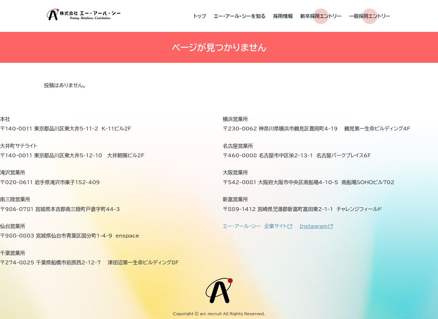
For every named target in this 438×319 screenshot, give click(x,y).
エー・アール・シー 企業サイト (258, 226)
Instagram (316, 226)
